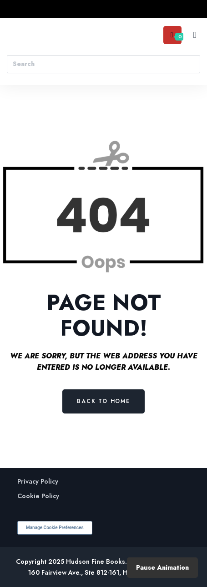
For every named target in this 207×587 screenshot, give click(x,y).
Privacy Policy (37, 481)
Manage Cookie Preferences (55, 527)
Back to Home (103, 401)
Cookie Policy (38, 496)
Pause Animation (162, 567)
